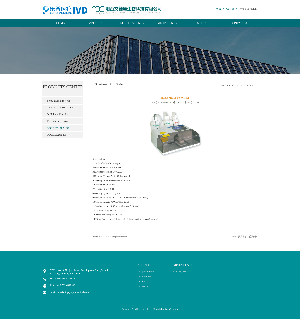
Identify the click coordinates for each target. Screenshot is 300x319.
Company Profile (146, 271)
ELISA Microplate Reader (115, 236)
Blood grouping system (58, 100)
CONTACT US (239, 22)
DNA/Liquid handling (58, 114)
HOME (60, 22)
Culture (141, 281)
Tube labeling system (57, 121)
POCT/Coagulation (56, 134)
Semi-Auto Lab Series (58, 128)
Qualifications (144, 276)
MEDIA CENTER (167, 22)
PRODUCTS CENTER (132, 22)
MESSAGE (204, 22)
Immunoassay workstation (60, 107)
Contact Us (143, 286)
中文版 (243, 9)
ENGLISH (252, 9)
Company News (180, 271)
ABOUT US (96, 22)
